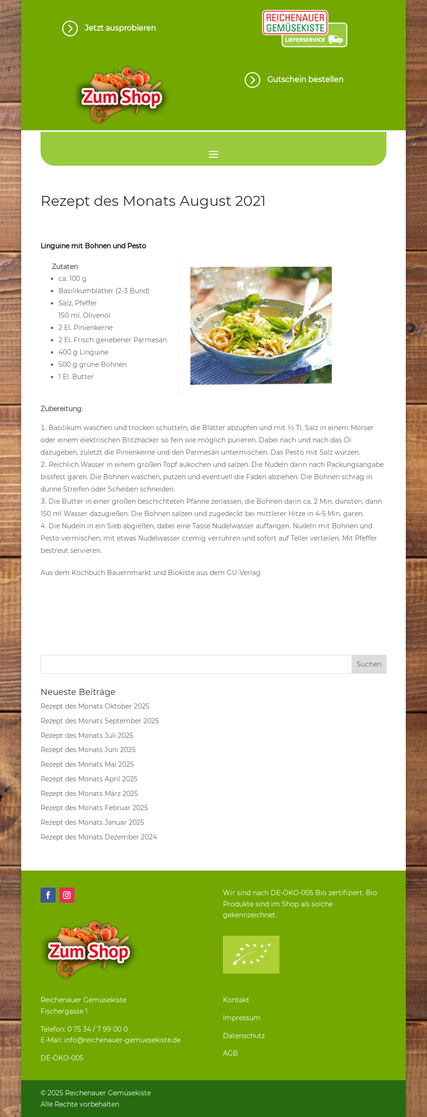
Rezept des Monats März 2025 (89, 793)
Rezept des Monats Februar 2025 (94, 808)
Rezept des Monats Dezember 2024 (99, 837)
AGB (230, 1053)
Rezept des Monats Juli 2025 (87, 735)
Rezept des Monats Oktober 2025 (95, 706)
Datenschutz (244, 1036)
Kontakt (236, 1000)
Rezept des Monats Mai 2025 (87, 764)
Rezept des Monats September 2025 (100, 721)
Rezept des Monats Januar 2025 (92, 822)
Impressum (242, 1018)
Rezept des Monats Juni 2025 (88, 749)
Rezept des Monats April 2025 (89, 779)
